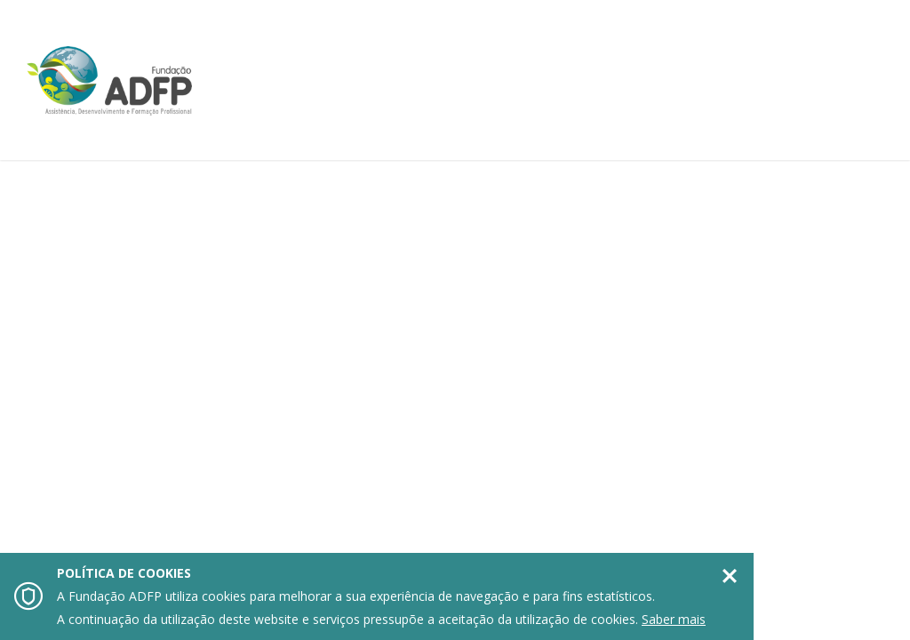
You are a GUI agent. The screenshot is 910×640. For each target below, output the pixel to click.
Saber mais (674, 619)
